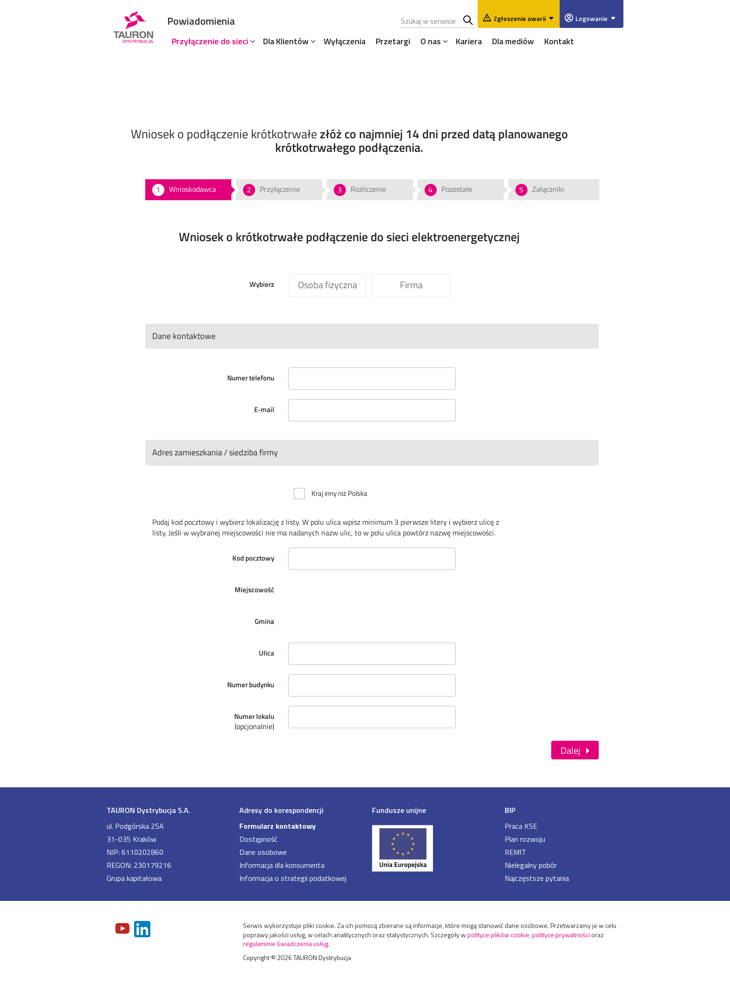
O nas (430, 41)
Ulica (266, 653)
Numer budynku (250, 685)
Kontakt (559, 41)
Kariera (469, 41)
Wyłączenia (344, 41)
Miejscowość (254, 590)
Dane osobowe (263, 852)
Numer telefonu (250, 378)
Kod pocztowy (253, 558)
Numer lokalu (213, 716)
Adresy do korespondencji (281, 810)
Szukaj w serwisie (468, 21)
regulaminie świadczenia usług (285, 943)
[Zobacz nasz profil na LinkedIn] (143, 930)
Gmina (264, 621)
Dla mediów (513, 41)
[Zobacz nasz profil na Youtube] (123, 929)
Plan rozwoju (525, 839)
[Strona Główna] (133, 25)
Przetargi (393, 41)
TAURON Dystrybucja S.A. (148, 810)
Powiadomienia (201, 20)
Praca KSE (521, 826)
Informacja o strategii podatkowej (292, 878)
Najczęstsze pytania (537, 878)
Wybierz (262, 284)
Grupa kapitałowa (134, 878)
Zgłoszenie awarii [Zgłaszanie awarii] (525, 18)
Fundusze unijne (399, 810)
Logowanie (597, 18)
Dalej (570, 750)
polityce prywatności (561, 935)
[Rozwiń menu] (250, 41)
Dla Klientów (286, 41)
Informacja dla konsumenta (281, 865)
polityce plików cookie (498, 935)
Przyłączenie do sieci (210, 41)
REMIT (515, 852)
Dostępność (258, 839)
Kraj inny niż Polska (339, 493)
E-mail (264, 409)
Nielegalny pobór (531, 865)
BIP (510, 810)
